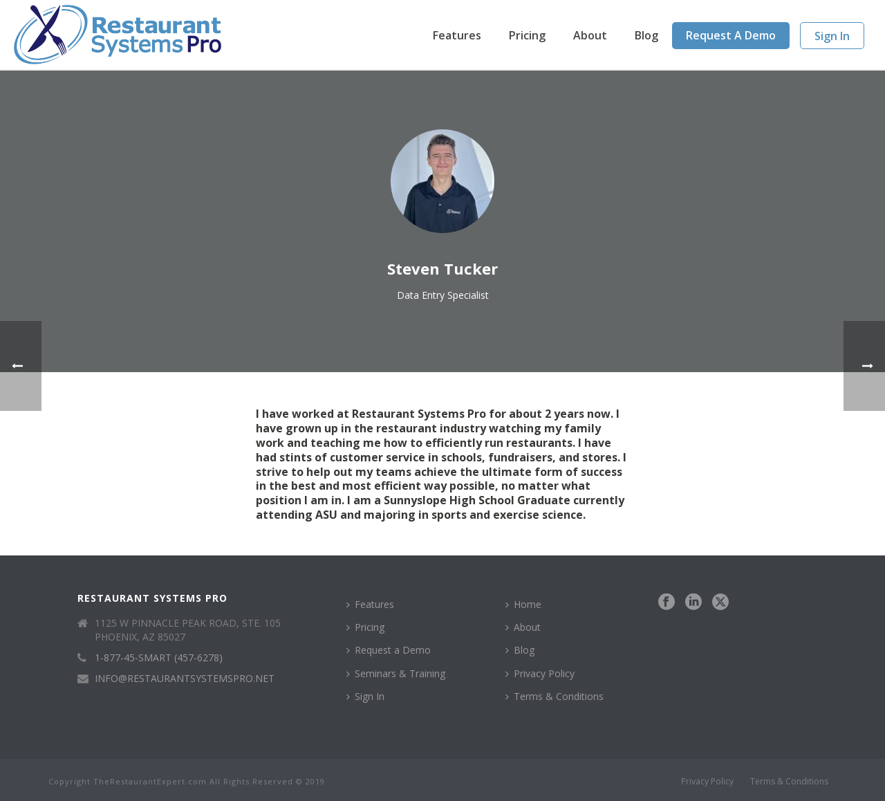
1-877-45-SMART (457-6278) (159, 658)
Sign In (832, 36)
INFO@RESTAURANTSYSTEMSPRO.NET (184, 678)
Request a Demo (731, 35)
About (590, 35)
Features (457, 35)
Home (523, 604)
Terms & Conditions (554, 696)
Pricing (527, 35)
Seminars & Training (395, 673)
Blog (646, 35)
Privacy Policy (540, 673)
